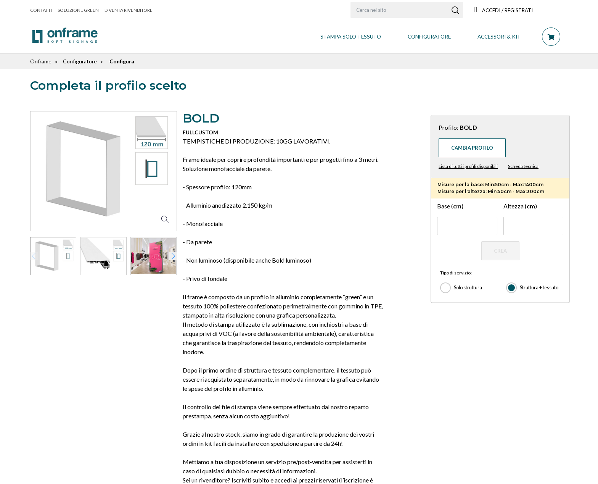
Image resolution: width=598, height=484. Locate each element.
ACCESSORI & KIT (499, 37)
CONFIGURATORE (429, 37)
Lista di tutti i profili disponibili (468, 166)
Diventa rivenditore (128, 10)
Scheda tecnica (523, 166)
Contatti (41, 10)
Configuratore (80, 61)
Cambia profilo (472, 148)
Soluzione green (78, 10)
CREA (500, 251)
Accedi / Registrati (503, 10)
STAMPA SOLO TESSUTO (350, 37)
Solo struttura (468, 287)
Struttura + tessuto (539, 287)
